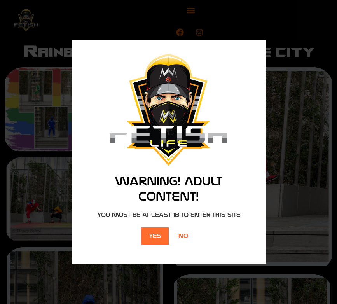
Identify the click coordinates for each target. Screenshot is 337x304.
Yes (155, 235)
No (183, 235)
